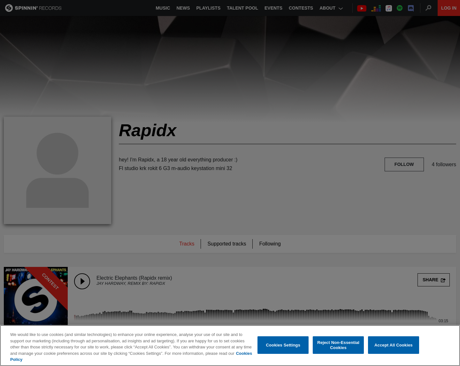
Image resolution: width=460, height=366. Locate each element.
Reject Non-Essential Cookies (338, 345)
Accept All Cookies (393, 345)
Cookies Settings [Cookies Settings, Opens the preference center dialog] (283, 345)
